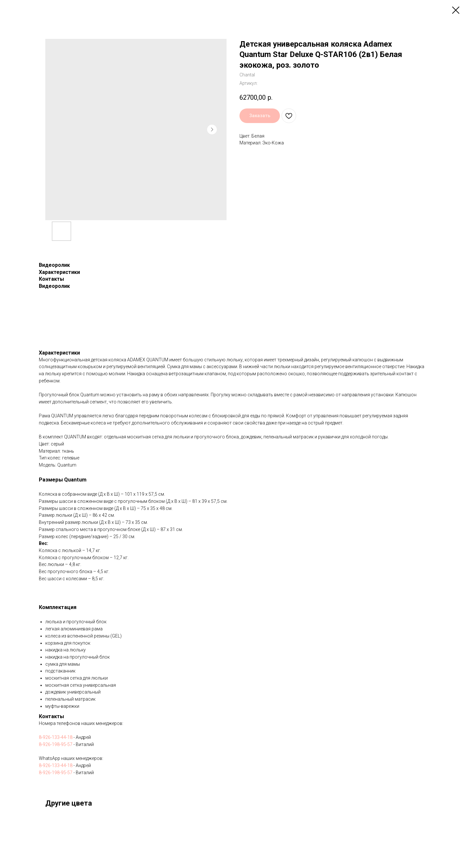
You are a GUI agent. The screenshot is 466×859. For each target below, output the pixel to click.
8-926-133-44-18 (55, 737)
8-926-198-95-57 (55, 744)
